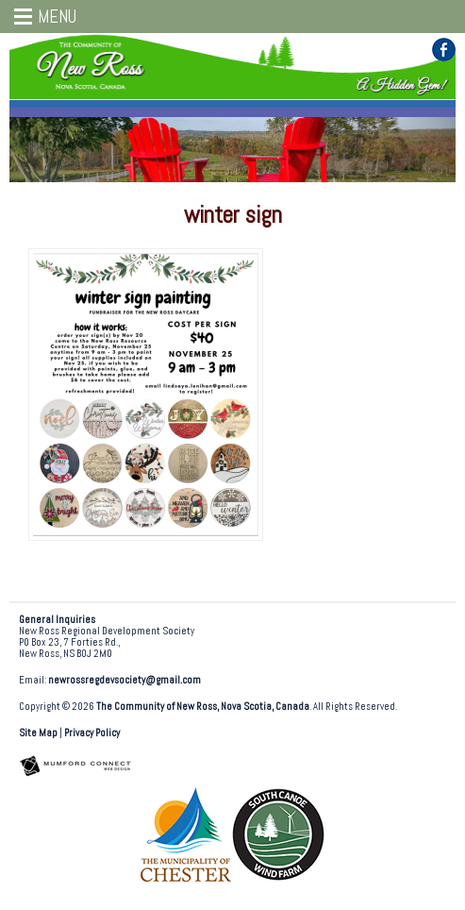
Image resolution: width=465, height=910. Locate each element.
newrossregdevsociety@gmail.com (124, 680)
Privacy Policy (92, 733)
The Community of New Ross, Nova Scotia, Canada (202, 706)
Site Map (38, 733)
